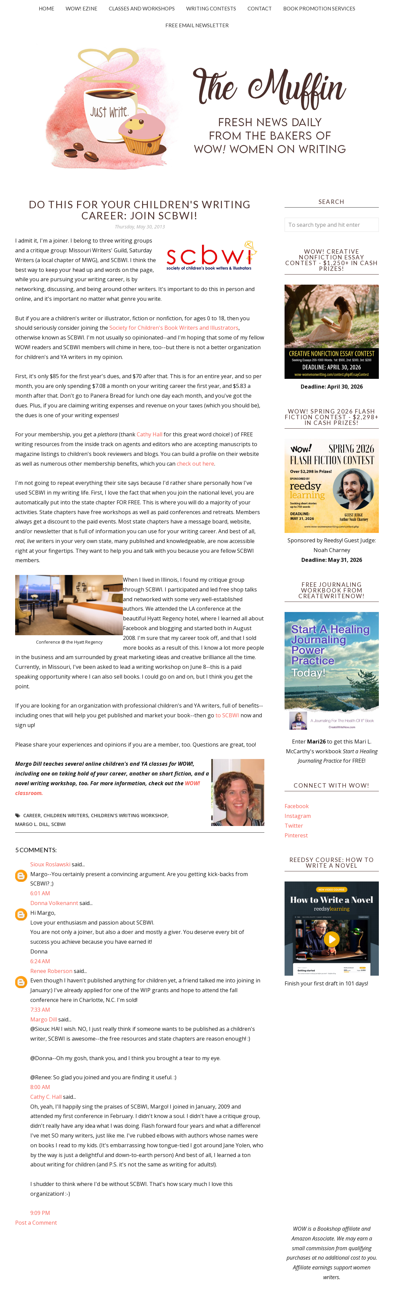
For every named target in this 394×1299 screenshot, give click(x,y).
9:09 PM (40, 1213)
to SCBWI (228, 715)
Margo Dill (43, 1019)
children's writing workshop (129, 815)
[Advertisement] (332, 1106)
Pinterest (296, 835)
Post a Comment (36, 1222)
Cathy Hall (150, 434)
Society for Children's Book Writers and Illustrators (173, 327)
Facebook (297, 806)
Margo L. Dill (31, 824)
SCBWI (58, 824)
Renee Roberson (51, 971)
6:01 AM (40, 893)
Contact (260, 8)
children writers (65, 815)
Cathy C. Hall (46, 1096)
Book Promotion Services (319, 8)
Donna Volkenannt (54, 903)
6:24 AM (40, 961)
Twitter (294, 825)
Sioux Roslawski (50, 864)
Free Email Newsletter (197, 25)
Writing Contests (211, 8)
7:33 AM (40, 1009)
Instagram (298, 816)
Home (46, 8)
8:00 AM (40, 1087)
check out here (195, 463)
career (32, 815)
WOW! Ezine (81, 8)
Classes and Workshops (142, 8)
